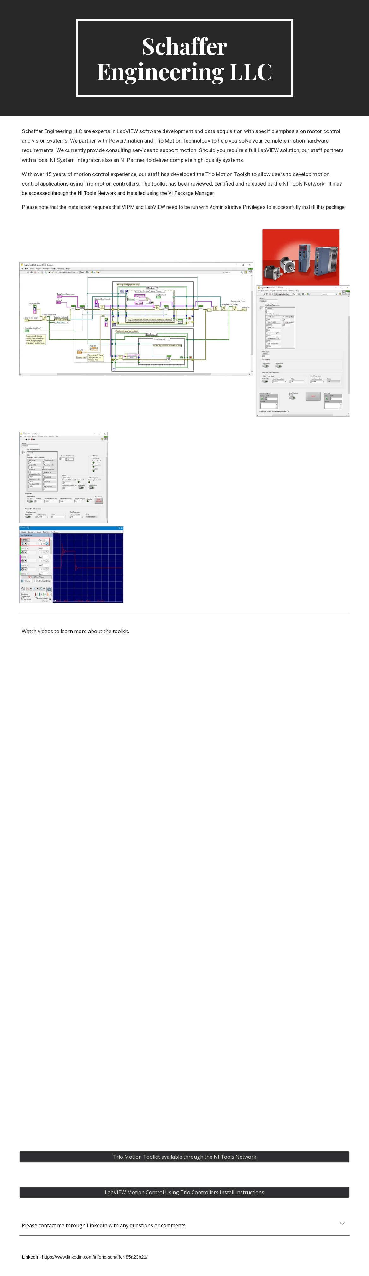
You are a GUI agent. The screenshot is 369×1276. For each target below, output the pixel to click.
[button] (342, 1224)
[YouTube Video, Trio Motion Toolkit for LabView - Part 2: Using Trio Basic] (99, 832)
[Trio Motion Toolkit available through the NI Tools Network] (184, 1156)
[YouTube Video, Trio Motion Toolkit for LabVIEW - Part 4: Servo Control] (99, 1081)
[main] (184, 58)
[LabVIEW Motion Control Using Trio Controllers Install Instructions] (184, 1192)
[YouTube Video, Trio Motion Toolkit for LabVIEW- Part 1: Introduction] (99, 708)
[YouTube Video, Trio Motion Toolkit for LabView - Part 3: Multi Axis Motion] (99, 957)
